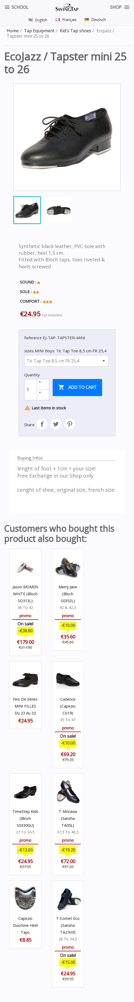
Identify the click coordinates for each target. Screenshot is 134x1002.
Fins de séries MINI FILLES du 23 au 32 (25, 706)
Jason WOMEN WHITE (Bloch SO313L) (25, 593)
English (41, 19)
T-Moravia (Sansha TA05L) (68, 818)
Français (69, 19)
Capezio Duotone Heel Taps (25, 925)
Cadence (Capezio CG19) (68, 706)
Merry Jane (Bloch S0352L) (67, 593)
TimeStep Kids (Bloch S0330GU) (25, 818)
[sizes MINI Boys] (66, 361)
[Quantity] (30, 389)
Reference (33, 337)
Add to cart (77, 387)
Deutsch (98, 19)
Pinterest (69, 424)
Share (42, 424)
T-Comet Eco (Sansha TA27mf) (67, 925)
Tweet (56, 424)
